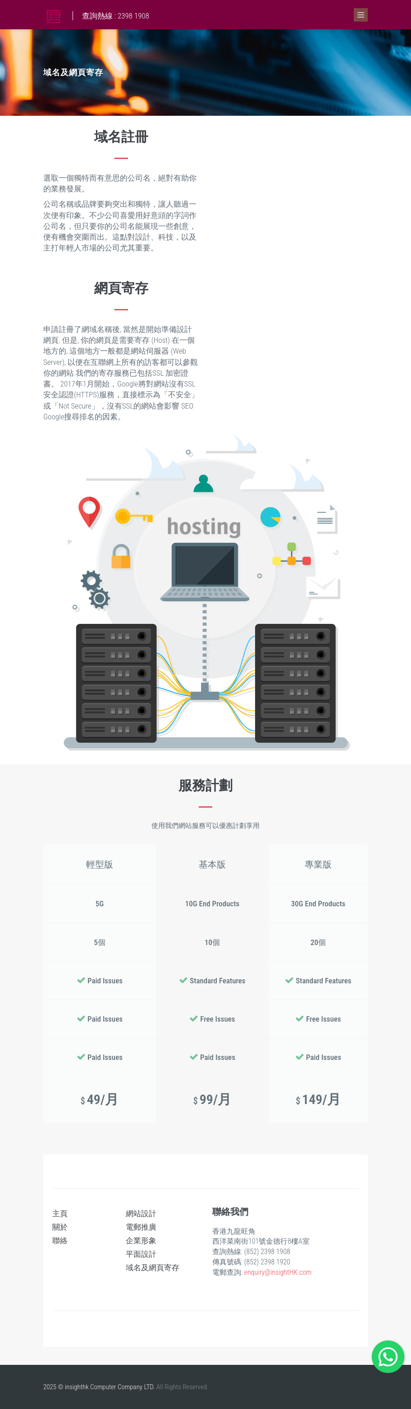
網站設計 (141, 1213)
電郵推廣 (141, 1227)
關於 (60, 1227)
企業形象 (141, 1240)
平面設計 (141, 1254)
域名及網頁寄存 (152, 1267)
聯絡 (60, 1240)
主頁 (60, 1213)
